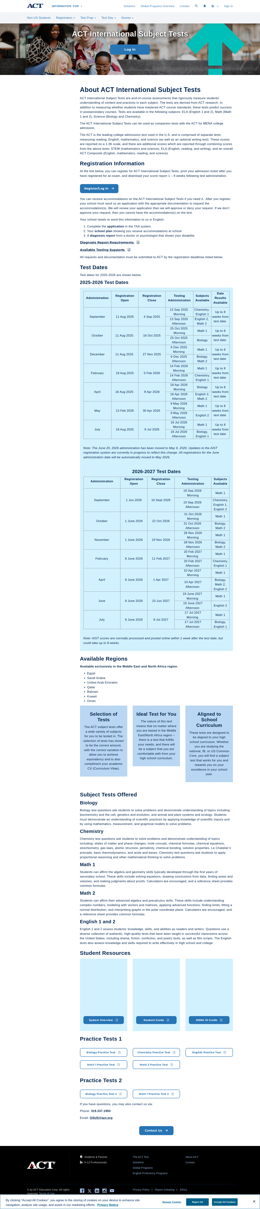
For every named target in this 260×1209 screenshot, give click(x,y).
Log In (129, 49)
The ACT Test (141, 1156)
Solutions (129, 6)
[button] (215, 6)
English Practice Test (209, 1052)
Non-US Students (39, 17)
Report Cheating (164, 1189)
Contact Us (156, 1130)
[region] (130, 1201)
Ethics (183, 1189)
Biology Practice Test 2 (103, 1093)
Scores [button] (127, 17)
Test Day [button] (108, 17)
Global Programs (143, 1167)
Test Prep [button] (88, 17)
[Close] (254, 1201)
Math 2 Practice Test (156, 1064)
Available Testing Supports (105, 250)
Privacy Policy (141, 1189)
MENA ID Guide (209, 1020)
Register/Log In (99, 188)
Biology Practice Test (103, 1052)
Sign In (228, 6)
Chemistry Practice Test (156, 1052)
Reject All (197, 1202)
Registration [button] (65, 17)
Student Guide (156, 1020)
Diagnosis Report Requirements (110, 242)
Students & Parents (95, 1156)
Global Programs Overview (157, 6)
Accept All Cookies (225, 1202)
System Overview (103, 1020)
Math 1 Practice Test (103, 1064)
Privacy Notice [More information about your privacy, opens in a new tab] (107, 1205)
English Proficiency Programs (150, 1173)
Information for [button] (67, 6)
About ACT (192, 1156)
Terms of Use (47, 1193)
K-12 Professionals (95, 1162)
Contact (185, 6)
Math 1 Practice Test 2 (156, 1093)
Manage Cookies (171, 1202)
